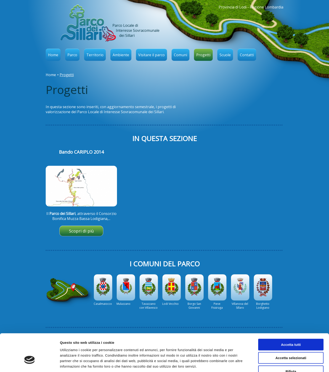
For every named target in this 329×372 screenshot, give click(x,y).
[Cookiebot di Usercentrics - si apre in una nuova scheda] (30, 363)
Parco (72, 54)
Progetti (203, 54)
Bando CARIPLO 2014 (81, 152)
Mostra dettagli (240, 363)
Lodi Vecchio (170, 304)
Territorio (94, 54)
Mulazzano (123, 304)
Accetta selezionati (290, 330)
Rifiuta (291, 343)
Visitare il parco (151, 54)
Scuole (225, 54)
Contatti (247, 54)
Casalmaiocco (103, 304)
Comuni (180, 54)
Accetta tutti (291, 316)
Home (53, 54)
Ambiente (121, 54)
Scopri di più (81, 231)
